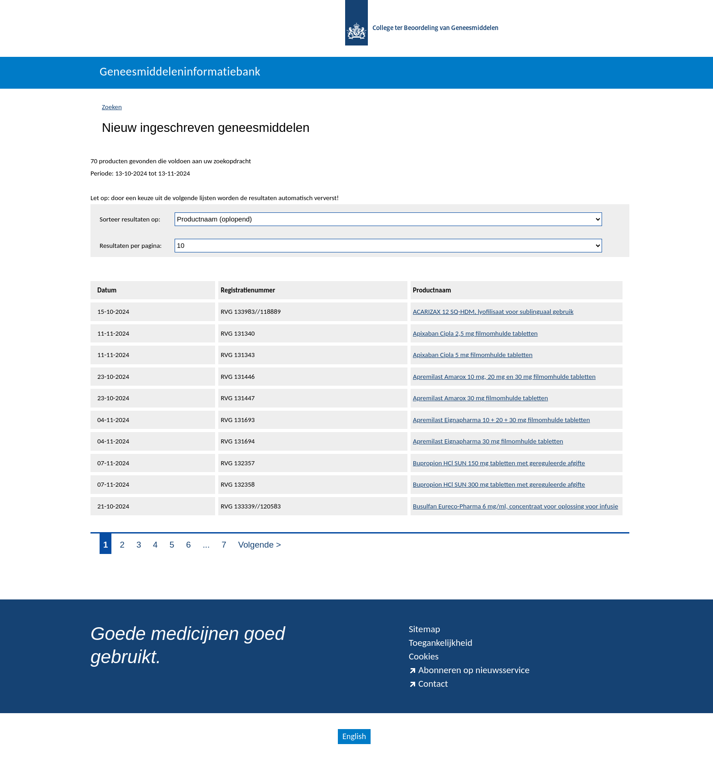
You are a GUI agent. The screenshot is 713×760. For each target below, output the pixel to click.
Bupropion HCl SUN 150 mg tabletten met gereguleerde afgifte (499, 463)
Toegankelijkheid (440, 643)
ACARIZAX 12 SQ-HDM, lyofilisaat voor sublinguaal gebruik (493, 311)
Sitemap (424, 629)
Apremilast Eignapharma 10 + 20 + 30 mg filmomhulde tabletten (501, 420)
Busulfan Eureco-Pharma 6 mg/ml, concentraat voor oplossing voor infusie (515, 506)
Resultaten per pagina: (131, 246)
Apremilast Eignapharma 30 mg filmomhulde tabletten (488, 441)
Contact (428, 684)
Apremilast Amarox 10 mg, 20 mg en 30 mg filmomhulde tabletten (504, 376)
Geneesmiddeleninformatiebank (180, 71)
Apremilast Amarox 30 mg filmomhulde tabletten (480, 398)
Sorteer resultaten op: (130, 219)
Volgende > (259, 544)
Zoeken (112, 107)
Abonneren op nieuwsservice (469, 670)
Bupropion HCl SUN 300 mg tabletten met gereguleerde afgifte (499, 484)
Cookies (424, 656)
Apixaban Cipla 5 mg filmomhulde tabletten (472, 355)
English (354, 736)
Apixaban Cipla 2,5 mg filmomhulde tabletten (475, 333)
